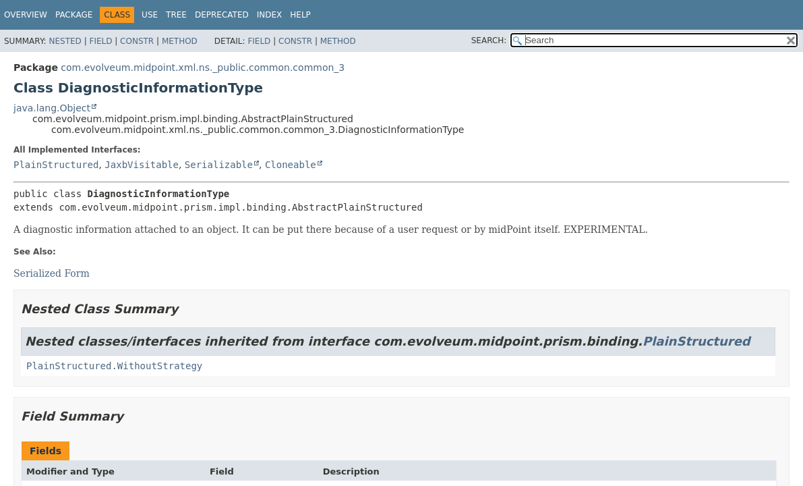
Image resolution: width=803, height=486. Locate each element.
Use (150, 15)
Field (100, 41)
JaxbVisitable (142, 164)
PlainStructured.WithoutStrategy (114, 365)
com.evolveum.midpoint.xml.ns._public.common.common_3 (203, 67)
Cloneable (290, 164)
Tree (176, 15)
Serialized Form (51, 273)
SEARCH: (489, 40)
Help (300, 15)
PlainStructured (55, 164)
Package (73, 15)
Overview (25, 15)
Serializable (219, 164)
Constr (137, 41)
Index (269, 15)
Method (180, 41)
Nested (65, 41)
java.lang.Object (51, 108)
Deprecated (222, 15)
